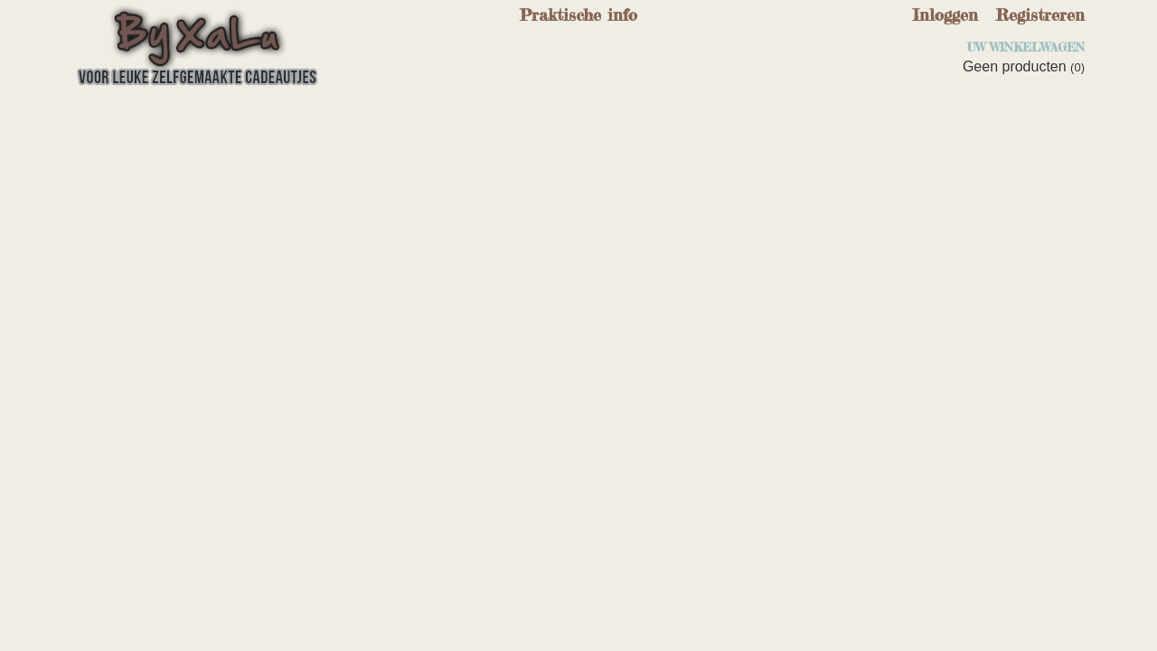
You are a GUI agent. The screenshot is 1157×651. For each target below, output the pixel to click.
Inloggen (945, 14)
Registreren (1040, 14)
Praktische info (578, 14)
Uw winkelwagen (1026, 47)
